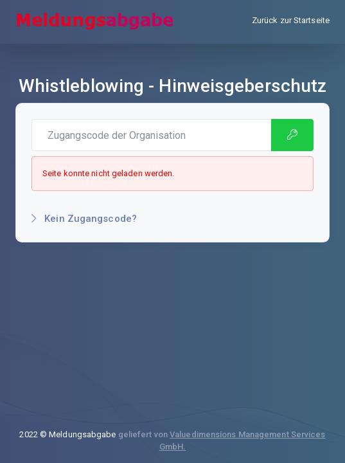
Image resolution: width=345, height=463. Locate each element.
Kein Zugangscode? (84, 218)
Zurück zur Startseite (291, 20)
